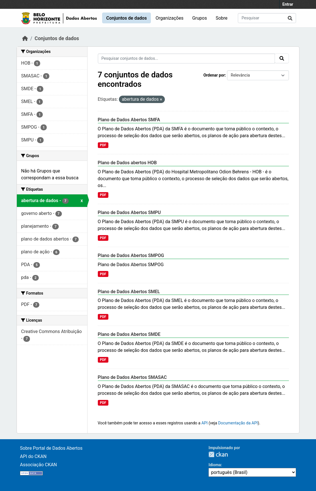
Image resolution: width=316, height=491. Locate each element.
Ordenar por (214, 75)
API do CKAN (33, 456)
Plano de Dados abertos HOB (127, 162)
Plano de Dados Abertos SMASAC (132, 377)
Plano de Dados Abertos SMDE (129, 334)
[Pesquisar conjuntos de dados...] (267, 18)
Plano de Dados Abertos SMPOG (131, 255)
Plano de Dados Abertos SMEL (129, 291)
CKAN (218, 454)
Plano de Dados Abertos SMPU (129, 212)
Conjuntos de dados (126, 18)
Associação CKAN (38, 464)
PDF (103, 145)
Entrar (287, 4)
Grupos (199, 18)
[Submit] (290, 18)
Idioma (214, 465)
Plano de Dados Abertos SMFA (129, 119)
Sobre (221, 18)
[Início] (25, 38)
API (204, 423)
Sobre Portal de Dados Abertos (51, 448)
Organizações (170, 18)
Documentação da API (238, 423)
